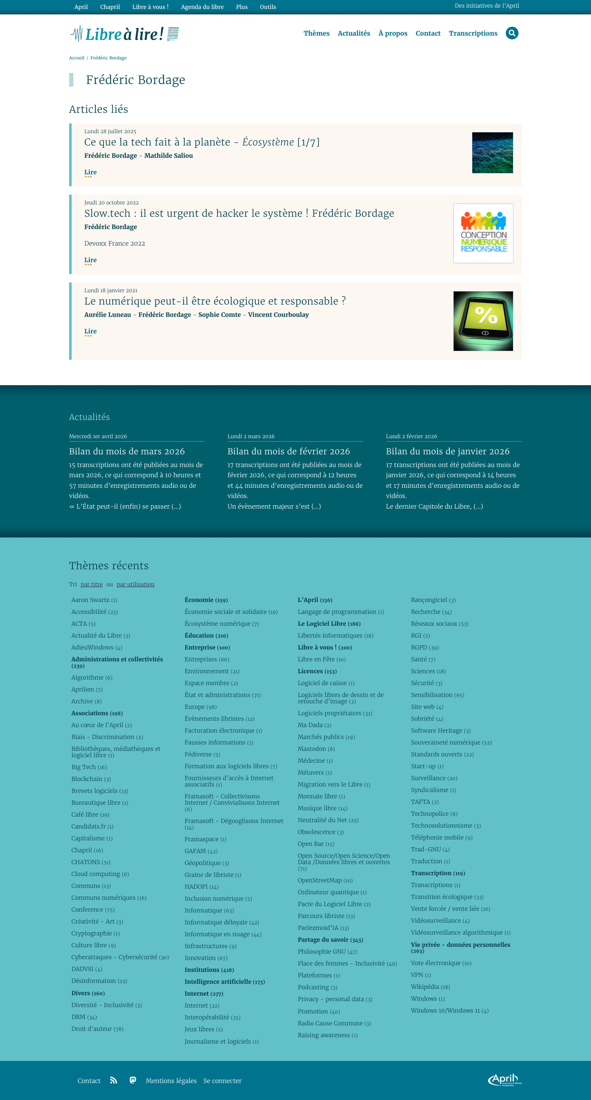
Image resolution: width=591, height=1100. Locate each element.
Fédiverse (202, 754)
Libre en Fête (322, 659)
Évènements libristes (219, 718)
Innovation (205, 958)
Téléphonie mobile (441, 837)
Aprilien (87, 689)
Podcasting (317, 987)
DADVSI (86, 969)
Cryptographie (95, 933)
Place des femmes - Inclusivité (347, 963)
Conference (92, 909)
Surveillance (434, 778)
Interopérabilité (212, 1017)
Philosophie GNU (327, 951)
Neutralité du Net (328, 820)
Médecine (315, 760)
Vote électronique (441, 963)
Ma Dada (314, 725)
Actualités (354, 33)
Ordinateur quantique (332, 892)
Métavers (315, 772)
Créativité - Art (97, 921)
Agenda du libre (202, 7)
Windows (428, 998)
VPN (421, 975)
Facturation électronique (223, 730)
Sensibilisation (437, 695)
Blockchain (91, 779)
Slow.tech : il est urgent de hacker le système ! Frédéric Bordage (239, 213)
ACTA (83, 623)
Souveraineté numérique (451, 742)
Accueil (76, 58)
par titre (92, 584)
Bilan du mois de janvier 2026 (448, 451)
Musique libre (323, 808)
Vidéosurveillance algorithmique (460, 932)
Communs (91, 886)
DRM (84, 1017)
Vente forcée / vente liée (450, 908)
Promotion (319, 1011)
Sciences (428, 671)
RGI (420, 635)
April (81, 7)
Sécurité (426, 683)
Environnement (212, 671)
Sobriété (427, 718)
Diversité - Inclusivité (106, 1005)
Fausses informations (218, 742)
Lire (90, 172)
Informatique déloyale (221, 922)
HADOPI (201, 886)
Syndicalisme (433, 790)
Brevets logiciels (99, 791)
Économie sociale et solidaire (231, 612)
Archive (86, 701)
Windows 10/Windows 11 (449, 1010)
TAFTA (425, 802)
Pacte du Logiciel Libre (334, 904)
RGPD (425, 647)
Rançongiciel (433, 600)
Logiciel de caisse (326, 683)
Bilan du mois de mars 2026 (127, 451)
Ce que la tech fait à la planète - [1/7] (202, 142)
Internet (201, 1005)
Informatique (209, 910)
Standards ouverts (442, 754)
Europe (200, 707)
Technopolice (434, 813)
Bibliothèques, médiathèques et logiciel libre (115, 752)
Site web (427, 707)
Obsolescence (321, 832)
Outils (268, 7)
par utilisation (135, 584)
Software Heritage (441, 730)
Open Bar (316, 844)
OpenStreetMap (325, 880)
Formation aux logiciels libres (230, 766)
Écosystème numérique (221, 623)
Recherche (431, 612)
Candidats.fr (92, 826)
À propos (393, 33)
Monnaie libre (321, 796)
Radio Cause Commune (334, 1023)
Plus (242, 7)
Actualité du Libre (100, 635)
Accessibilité (94, 612)
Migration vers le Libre (334, 784)
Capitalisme (91, 838)
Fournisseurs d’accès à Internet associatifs (228, 781)
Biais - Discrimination (107, 737)
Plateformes (319, 975)
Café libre (90, 814)
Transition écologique (447, 897)
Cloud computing (100, 874)
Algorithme (91, 677)
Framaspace (205, 839)
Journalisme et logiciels (221, 1041)
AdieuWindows (96, 647)
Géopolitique (206, 863)
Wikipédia (430, 987)
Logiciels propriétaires (335, 713)
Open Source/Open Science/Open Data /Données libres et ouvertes (344, 862)
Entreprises (206, 659)
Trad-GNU (430, 849)
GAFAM (200, 851)
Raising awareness (328, 1035)
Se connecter (223, 1081)
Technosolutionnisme (446, 825)
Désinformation (99, 981)
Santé (423, 659)
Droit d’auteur (97, 1029)
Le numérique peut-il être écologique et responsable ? (215, 301)
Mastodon (316, 749)
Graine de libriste (212, 875)
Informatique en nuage (223, 934)
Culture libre (93, 945)
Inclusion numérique (218, 898)
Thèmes (317, 33)
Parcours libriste (326, 916)
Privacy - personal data (335, 999)
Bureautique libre (99, 802)
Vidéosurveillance (440, 920)
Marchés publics (326, 737)
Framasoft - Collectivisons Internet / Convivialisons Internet (231, 802)
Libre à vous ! (150, 7)
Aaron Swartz (94, 600)
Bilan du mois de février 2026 (289, 451)
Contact (428, 33)
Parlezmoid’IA (323, 928)
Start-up (427, 766)
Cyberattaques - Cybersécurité (120, 957)
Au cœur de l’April (101, 725)
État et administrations (222, 695)
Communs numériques (108, 897)
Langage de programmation (341, 612)
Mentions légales (171, 1081)
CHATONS (91, 862)
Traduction (430, 861)
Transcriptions (473, 33)
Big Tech (89, 767)
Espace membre (211, 683)
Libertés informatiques (336, 635)
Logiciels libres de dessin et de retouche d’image (341, 698)
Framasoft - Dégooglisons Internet (233, 824)
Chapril (87, 850)
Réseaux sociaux (439, 623)
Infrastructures (210, 946)
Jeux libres (203, 1029)
